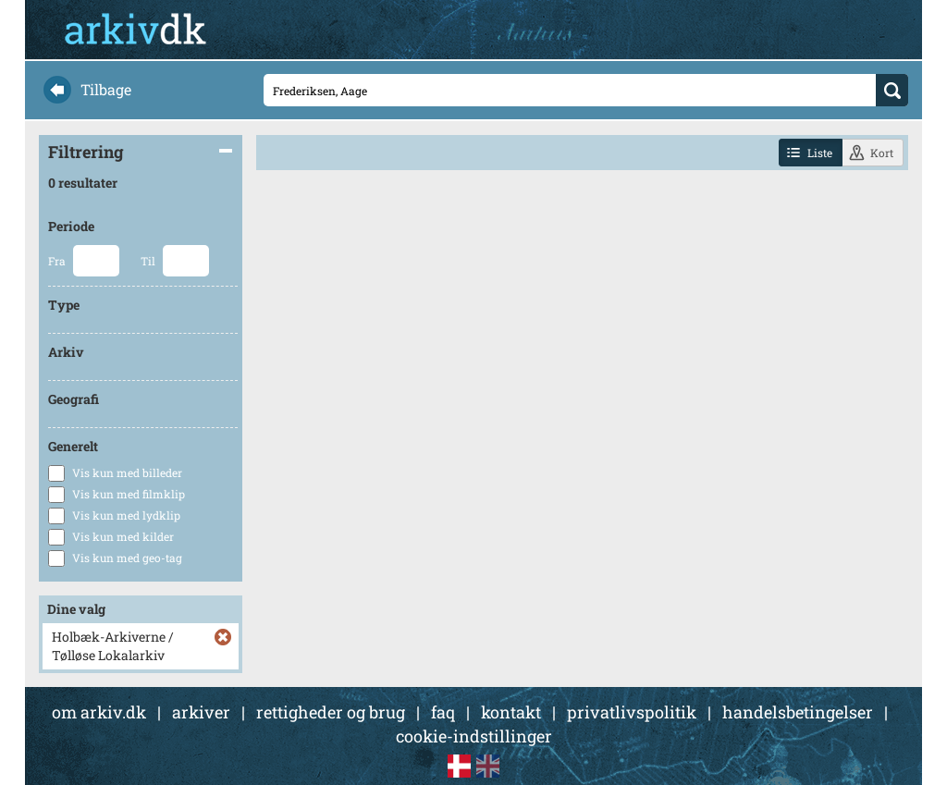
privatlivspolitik (631, 712)
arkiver (201, 712)
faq (443, 712)
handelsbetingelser (797, 712)
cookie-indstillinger (474, 736)
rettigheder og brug (330, 712)
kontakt (511, 712)
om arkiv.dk (99, 712)
